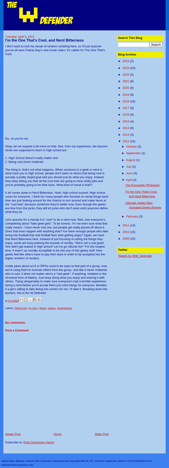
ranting (52, 308)
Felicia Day (20, 308)
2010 (126, 232)
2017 (126, 108)
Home (58, 434)
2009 (126, 238)
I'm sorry (33, 308)
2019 (126, 94)
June (130, 173)
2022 (126, 74)
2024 (126, 61)
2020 (126, 88)
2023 (126, 68)
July (129, 166)
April (129, 180)
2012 (126, 141)
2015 (126, 121)
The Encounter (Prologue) (143, 185)
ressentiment (64, 308)
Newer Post (13, 434)
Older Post (102, 434)
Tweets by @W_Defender (135, 256)
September (134, 153)
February (132, 216)
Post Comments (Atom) (38, 442)
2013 (126, 134)
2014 (126, 128)
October (132, 146)
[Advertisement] (143, 284)
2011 (126, 225)
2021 (126, 81)
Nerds (42, 308)
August (131, 160)
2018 (126, 101)
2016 (126, 114)
